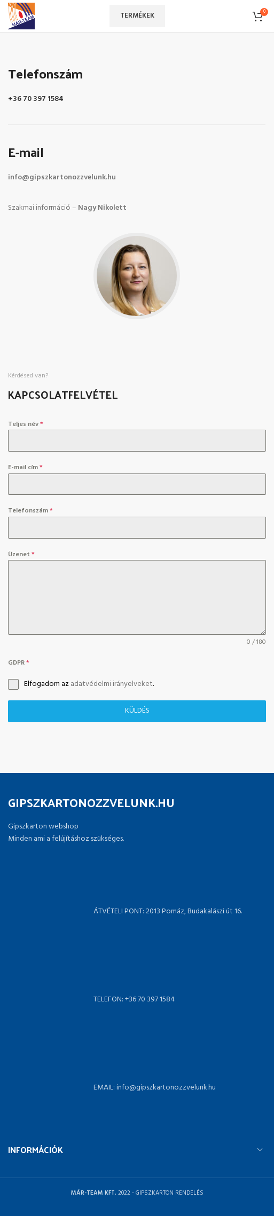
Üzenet (21, 554)
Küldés (137, 711)
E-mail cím (25, 467)
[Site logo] (21, 16)
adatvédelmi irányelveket (112, 684)
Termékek (137, 15)
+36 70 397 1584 (36, 99)
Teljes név (25, 424)
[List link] (137, 1000)
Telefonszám (30, 511)
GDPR (18, 663)
